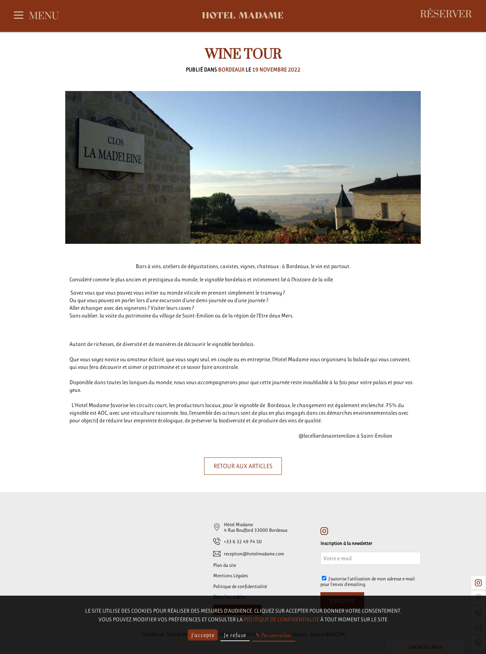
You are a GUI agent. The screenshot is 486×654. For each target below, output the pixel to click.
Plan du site (224, 565)
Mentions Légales (230, 575)
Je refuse (235, 635)
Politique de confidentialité (240, 586)
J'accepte (203, 635)
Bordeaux (231, 69)
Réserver (446, 15)
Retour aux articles (243, 466)
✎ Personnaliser (273, 635)
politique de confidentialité (281, 619)
